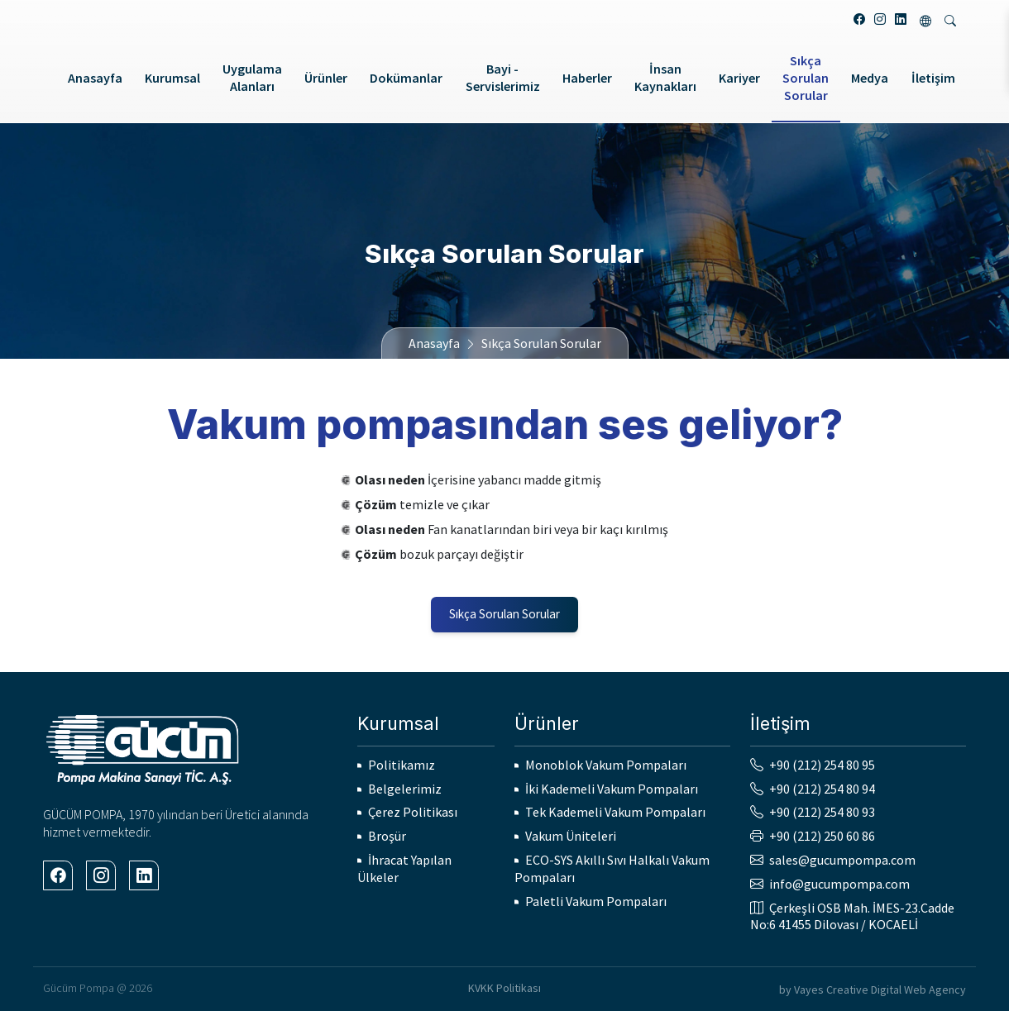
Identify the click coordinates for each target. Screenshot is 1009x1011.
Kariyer (739, 77)
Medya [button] (869, 77)
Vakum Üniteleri (570, 835)
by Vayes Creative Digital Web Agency (872, 989)
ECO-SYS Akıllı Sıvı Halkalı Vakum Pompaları (612, 868)
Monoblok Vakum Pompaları (605, 764)
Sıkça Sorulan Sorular (805, 77)
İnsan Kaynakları (665, 77)
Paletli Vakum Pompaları (596, 901)
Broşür (387, 835)
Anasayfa (95, 77)
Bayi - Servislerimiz (503, 77)
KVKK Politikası (504, 987)
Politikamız (401, 764)
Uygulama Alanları (252, 77)
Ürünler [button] (325, 77)
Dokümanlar (406, 77)
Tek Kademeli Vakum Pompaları (615, 812)
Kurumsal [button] (172, 77)
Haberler (587, 77)
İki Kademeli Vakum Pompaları (611, 788)
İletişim (933, 77)
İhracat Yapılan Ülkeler (404, 868)
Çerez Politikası (412, 812)
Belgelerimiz (405, 788)
